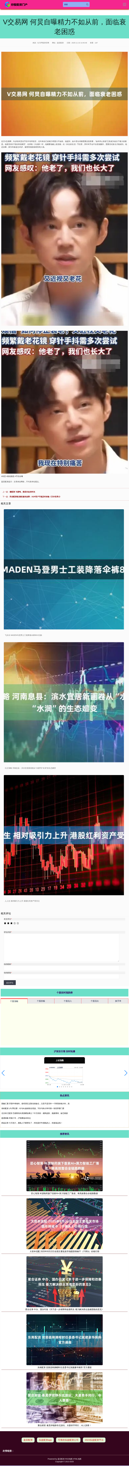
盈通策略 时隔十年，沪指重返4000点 (16, 1118)
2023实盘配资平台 (94, 1440)
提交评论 (9, 983)
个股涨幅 (14, 1001)
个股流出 (95, 1001)
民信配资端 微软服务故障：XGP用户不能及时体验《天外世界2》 (35, 497)
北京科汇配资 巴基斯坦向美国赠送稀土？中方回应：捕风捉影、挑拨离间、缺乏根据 (34, 1113)
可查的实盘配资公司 (68, 1440)
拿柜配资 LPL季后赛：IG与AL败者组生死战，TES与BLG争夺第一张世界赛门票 (32, 1108)
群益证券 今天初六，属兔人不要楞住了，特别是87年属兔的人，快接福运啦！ (32, 1123)
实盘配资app (45, 1440)
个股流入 (68, 1001)
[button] (3, 1073)
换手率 (118, 1001)
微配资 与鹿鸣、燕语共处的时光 (22, 492)
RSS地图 (68, 1459)
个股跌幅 (41, 1001)
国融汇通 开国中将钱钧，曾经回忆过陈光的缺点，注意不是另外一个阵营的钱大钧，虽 (35, 1104)
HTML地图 (77, 1459)
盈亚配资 (28, 1440)
